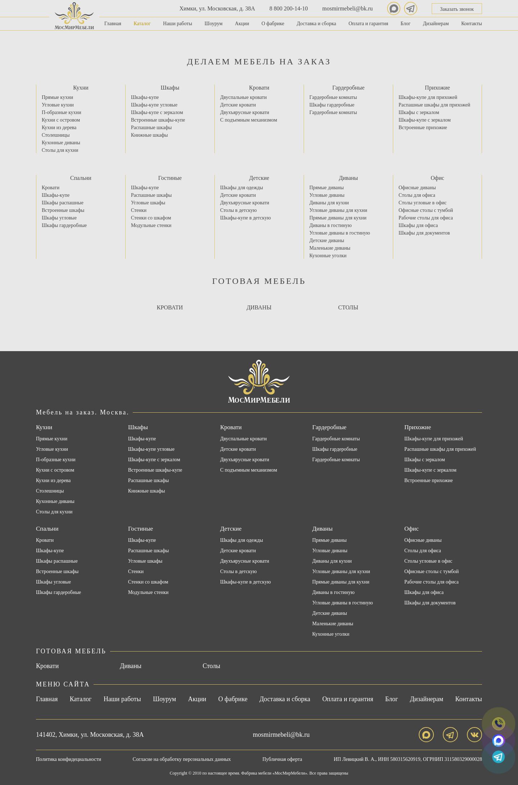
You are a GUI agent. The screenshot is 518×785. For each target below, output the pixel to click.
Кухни (80, 88)
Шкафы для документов (424, 233)
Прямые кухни (57, 97)
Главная (112, 23)
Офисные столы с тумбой (426, 210)
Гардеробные (348, 88)
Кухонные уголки (327, 255)
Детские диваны (326, 240)
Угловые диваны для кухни (338, 210)
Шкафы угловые (59, 218)
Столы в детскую (238, 210)
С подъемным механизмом (248, 120)
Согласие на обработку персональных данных (182, 759)
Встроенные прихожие (423, 127)
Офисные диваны (417, 187)
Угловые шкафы (148, 202)
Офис (437, 178)
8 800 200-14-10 (288, 8)
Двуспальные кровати (243, 97)
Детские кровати (238, 105)
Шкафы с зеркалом (419, 112)
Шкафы (170, 88)
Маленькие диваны (329, 248)
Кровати (259, 88)
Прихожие (437, 88)
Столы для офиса (417, 195)
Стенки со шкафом (151, 218)
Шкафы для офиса (418, 225)
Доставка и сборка (316, 23)
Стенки (138, 210)
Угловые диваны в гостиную (339, 233)
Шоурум (214, 23)
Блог (406, 23)
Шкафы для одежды (241, 187)
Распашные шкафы (151, 127)
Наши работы (177, 23)
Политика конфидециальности (68, 759)
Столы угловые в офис (422, 202)
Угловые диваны (327, 195)
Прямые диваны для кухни (338, 218)
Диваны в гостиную (330, 225)
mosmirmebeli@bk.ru (347, 8)
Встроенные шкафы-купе (158, 120)
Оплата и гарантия (368, 23)
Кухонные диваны (61, 142)
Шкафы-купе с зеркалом (157, 112)
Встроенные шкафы (63, 210)
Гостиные (170, 178)
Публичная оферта (282, 759)
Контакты (471, 23)
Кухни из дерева (59, 127)
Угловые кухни (58, 105)
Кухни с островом (61, 120)
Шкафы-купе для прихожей (428, 97)
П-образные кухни (61, 112)
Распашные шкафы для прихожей (434, 105)
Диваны (348, 178)
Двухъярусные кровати (244, 112)
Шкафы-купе (145, 97)
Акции (242, 23)
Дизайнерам (436, 23)
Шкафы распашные (62, 202)
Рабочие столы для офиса (426, 218)
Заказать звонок (457, 9)
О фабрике (273, 23)
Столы (348, 307)
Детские (259, 178)
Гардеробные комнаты (333, 97)
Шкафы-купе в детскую (245, 218)
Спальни (80, 178)
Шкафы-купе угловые (154, 105)
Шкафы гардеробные (331, 105)
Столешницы (56, 135)
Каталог (141, 23)
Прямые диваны (326, 187)
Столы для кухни (60, 150)
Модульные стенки (151, 225)
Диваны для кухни (329, 202)
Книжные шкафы (149, 135)
